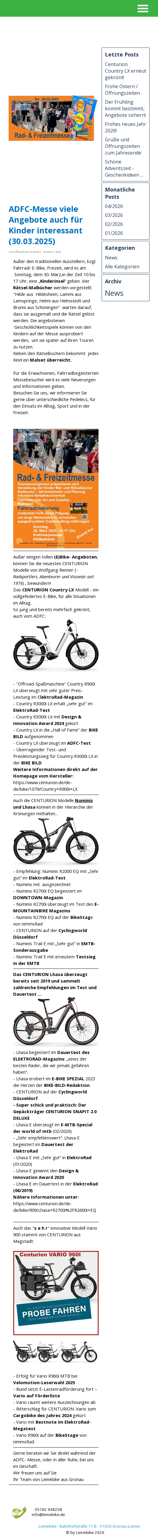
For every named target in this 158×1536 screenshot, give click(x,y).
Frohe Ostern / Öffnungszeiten (122, 89)
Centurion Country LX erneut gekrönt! (125, 71)
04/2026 (114, 206)
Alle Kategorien (122, 266)
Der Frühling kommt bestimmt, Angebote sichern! (125, 108)
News (111, 257)
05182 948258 (48, 1509)
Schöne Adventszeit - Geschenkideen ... (124, 168)
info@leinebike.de (48, 1514)
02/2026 (114, 224)
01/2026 (114, 233)
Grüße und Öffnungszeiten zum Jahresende (123, 146)
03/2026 (114, 215)
